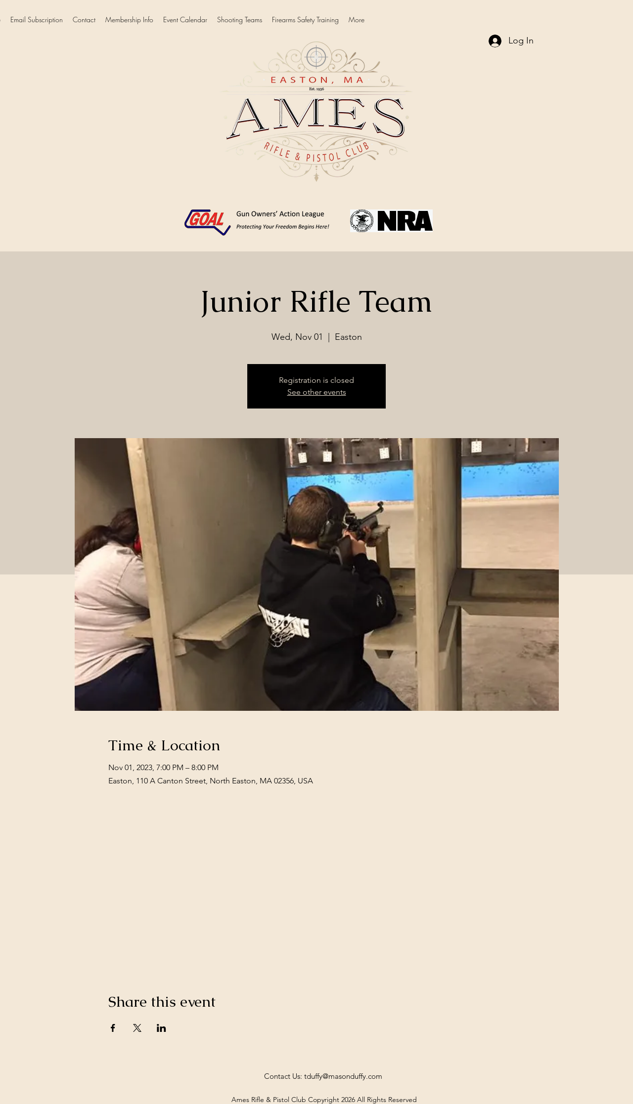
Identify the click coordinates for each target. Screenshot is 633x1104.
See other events (316, 392)
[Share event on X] (137, 1028)
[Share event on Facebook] (113, 1028)
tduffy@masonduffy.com (343, 1076)
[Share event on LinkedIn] (161, 1028)
